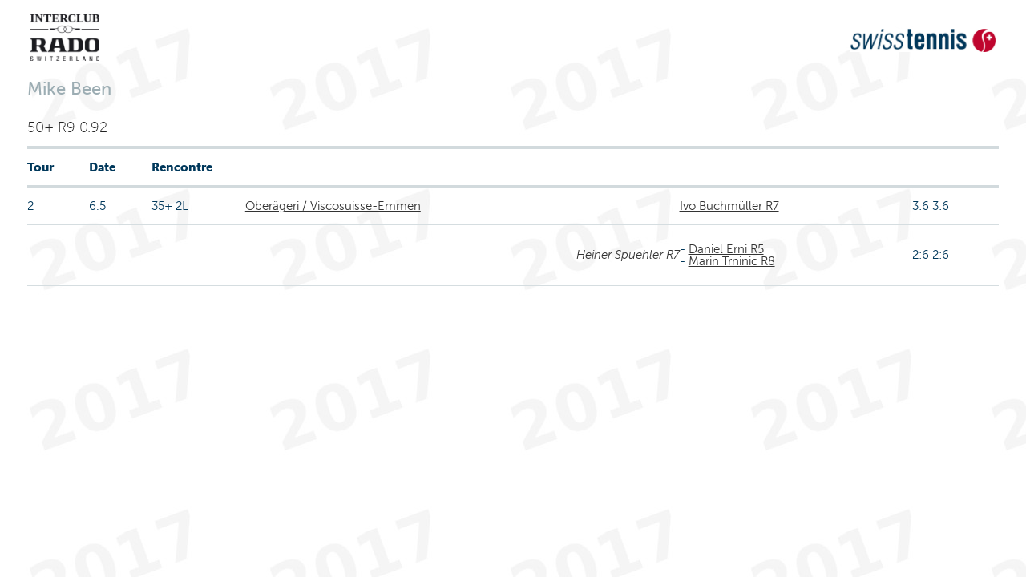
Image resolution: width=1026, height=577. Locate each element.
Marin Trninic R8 (732, 261)
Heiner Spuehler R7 (628, 254)
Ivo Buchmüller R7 (729, 206)
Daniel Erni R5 (726, 249)
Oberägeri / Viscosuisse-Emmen (333, 206)
